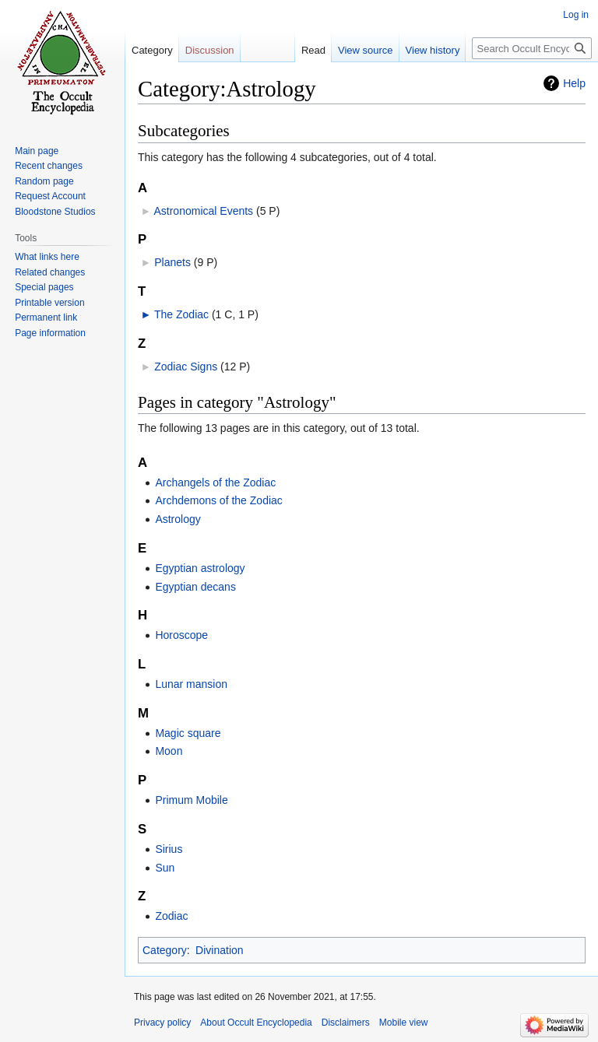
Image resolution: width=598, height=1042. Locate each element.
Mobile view (403, 1022)
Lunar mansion (191, 684)
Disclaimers (346, 1022)
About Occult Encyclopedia (255, 1022)
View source (365, 50)
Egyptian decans (195, 587)
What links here (47, 256)
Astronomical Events (203, 211)
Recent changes (49, 165)
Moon (168, 751)
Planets (172, 262)
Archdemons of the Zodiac (218, 500)
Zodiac (171, 916)
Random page (44, 181)
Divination (219, 950)
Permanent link (46, 317)
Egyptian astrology (199, 568)
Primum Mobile (191, 800)
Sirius (168, 849)
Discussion (209, 50)
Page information (50, 333)
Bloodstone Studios (55, 211)
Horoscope (181, 635)
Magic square (187, 733)
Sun (164, 867)
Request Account (50, 196)
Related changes (50, 272)
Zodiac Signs (185, 366)
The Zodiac (181, 314)
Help (574, 83)
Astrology (177, 519)
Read (313, 50)
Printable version (49, 302)
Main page (36, 151)
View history (433, 50)
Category (164, 950)
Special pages (44, 287)
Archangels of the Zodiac (215, 482)
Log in (576, 14)
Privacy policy (162, 1022)
